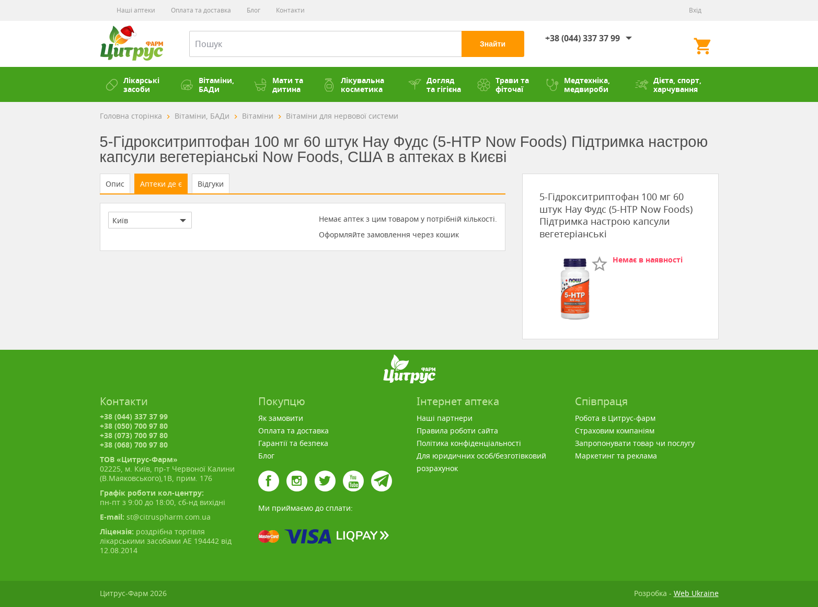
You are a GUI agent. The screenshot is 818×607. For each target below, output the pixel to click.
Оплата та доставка (201, 10)
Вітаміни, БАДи (207, 84)
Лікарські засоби (132, 84)
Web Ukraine (696, 593)
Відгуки (211, 184)
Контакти (290, 10)
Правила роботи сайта (457, 431)
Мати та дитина (278, 84)
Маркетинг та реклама (616, 456)
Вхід (695, 10)
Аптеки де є (161, 184)
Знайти (492, 44)
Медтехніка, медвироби (578, 84)
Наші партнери (445, 418)
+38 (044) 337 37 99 (582, 38)
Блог (253, 10)
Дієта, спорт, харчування (668, 84)
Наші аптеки (136, 10)
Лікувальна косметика (353, 84)
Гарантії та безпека (293, 443)
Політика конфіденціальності (469, 443)
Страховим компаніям (614, 431)
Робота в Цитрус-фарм (615, 418)
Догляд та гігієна (434, 84)
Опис (115, 184)
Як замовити (280, 418)
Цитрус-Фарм (131, 44)
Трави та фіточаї (503, 84)
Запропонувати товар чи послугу (635, 443)
